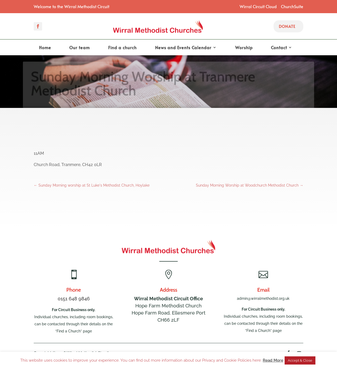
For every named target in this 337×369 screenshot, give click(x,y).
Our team (79, 48)
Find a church (122, 48)
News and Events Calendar (183, 48)
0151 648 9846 (74, 298)
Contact (279, 48)
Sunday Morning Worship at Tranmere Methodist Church (143, 85)
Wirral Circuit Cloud (258, 6)
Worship (244, 48)
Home (45, 48)
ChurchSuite (292, 6)
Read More (273, 360)
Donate (287, 26)
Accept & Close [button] (300, 360)
